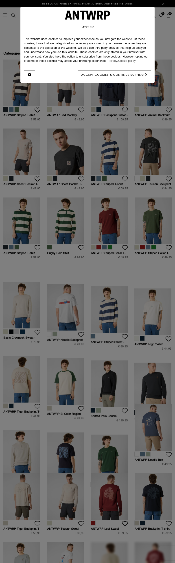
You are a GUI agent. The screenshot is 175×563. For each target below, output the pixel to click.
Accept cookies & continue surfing (114, 75)
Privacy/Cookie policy (121, 60)
